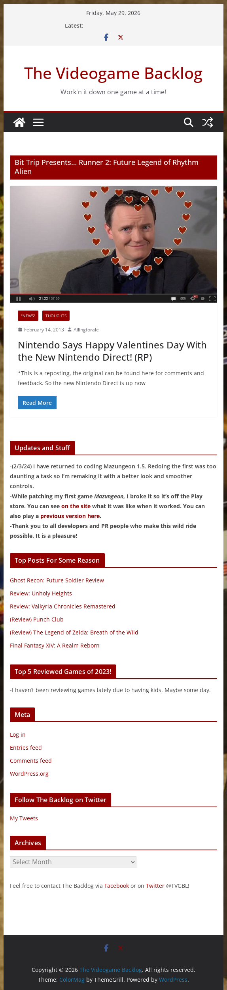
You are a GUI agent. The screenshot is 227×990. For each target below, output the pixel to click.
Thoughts (55, 315)
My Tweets (24, 818)
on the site (76, 506)
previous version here (70, 516)
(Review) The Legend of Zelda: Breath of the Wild (74, 632)
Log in (18, 734)
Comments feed (31, 760)
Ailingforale (86, 329)
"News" (28, 315)
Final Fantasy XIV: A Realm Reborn (55, 645)
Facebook (116, 885)
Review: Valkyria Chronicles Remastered (62, 606)
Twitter (155, 885)
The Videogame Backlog (113, 73)
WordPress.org (29, 773)
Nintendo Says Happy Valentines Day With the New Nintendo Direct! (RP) (112, 350)
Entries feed (26, 747)
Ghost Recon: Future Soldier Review (57, 580)
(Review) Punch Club (37, 619)
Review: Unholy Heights (41, 593)
